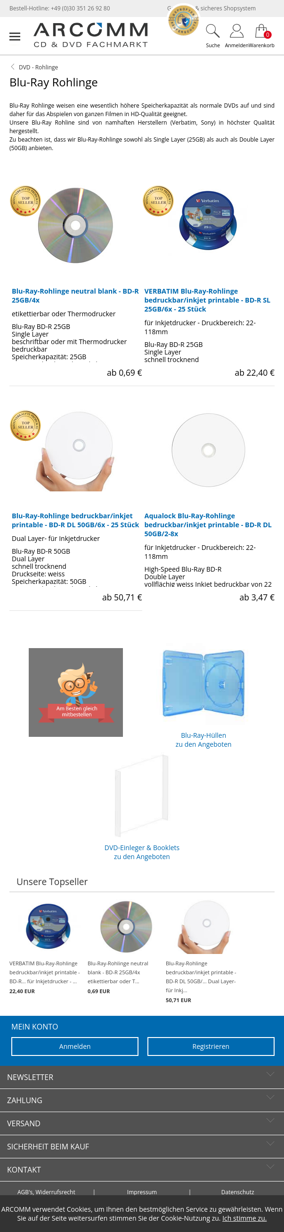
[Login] (237, 36)
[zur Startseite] (90, 45)
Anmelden (75, 1046)
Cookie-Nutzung (185, 1218)
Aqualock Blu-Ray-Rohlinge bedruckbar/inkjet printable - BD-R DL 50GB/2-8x (208, 524)
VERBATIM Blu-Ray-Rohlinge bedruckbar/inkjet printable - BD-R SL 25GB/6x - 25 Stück (208, 300)
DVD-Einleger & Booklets (142, 805)
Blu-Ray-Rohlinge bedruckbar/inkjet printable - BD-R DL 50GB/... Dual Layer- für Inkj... (202, 951)
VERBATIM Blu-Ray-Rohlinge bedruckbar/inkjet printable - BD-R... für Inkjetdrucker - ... (46, 947)
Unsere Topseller (52, 881)
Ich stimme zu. (244, 1218)
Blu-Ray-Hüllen (203, 692)
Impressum (142, 1192)
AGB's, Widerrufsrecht (46, 1192)
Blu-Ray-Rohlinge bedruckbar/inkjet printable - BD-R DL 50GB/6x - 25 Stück (75, 520)
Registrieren (211, 1046)
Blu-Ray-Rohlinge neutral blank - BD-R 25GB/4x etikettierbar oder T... (124, 947)
